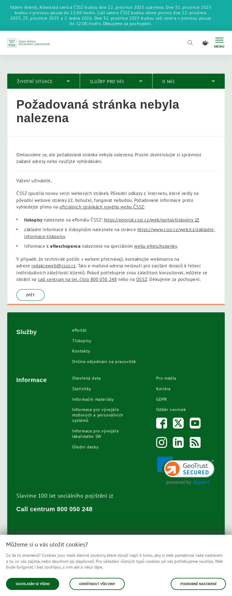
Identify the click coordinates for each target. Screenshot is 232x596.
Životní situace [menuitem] (35, 81)
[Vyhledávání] (190, 43)
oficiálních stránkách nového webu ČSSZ (102, 207)
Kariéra (163, 388)
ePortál (79, 330)
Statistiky (81, 388)
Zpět (30, 295)
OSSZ (141, 279)
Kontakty (81, 351)
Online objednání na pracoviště (104, 361)
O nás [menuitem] (168, 81)
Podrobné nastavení (198, 584)
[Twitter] (178, 424)
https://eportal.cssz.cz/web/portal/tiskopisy (148, 220)
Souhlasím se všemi (33, 584)
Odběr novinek (171, 409)
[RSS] (195, 444)
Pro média (166, 378)
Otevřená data (86, 378)
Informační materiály (93, 399)
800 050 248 (75, 509)
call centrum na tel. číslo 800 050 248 (77, 279)
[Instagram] (161, 444)
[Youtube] (195, 424)
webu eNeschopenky (155, 246)
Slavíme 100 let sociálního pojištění (62, 495)
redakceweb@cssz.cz (53, 266)
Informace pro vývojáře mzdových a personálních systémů (97, 415)
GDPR (161, 399)
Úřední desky (85, 447)
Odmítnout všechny (97, 584)
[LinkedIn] (178, 444)
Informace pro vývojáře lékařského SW (95, 433)
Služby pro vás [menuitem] (107, 81)
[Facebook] (161, 424)
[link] (186, 471)
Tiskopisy (81, 340)
